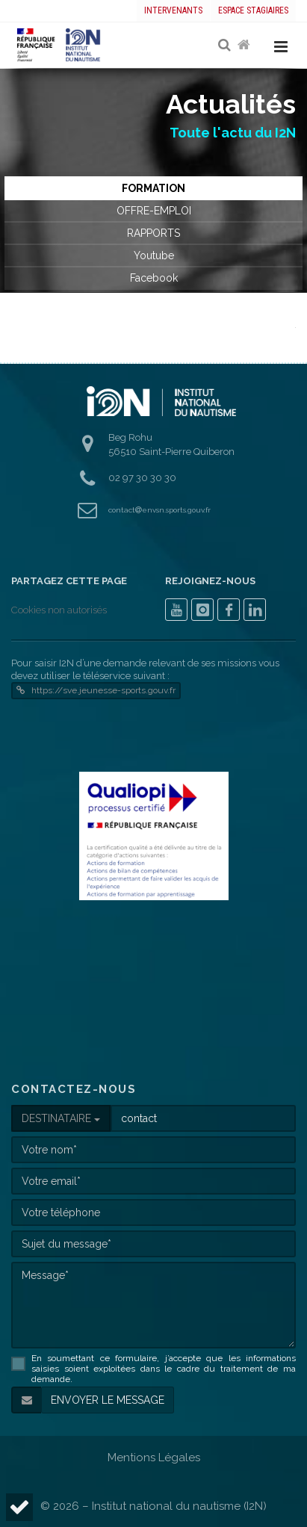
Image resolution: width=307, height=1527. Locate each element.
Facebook (154, 278)
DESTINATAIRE (61, 1118)
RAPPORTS (153, 233)
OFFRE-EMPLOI (154, 211)
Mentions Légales (154, 1457)
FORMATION (153, 188)
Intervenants (173, 10)
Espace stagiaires (253, 10)
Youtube (154, 255)
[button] (19, 1507)
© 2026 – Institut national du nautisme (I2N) (153, 1506)
